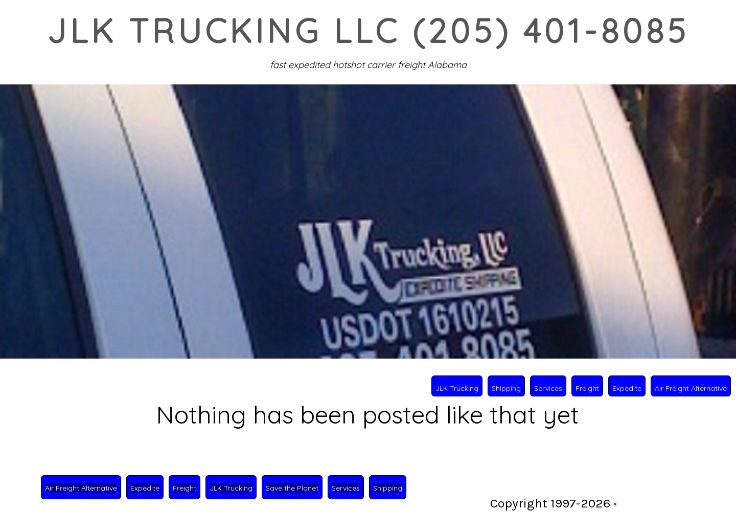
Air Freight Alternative (691, 388)
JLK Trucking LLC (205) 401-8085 (367, 30)
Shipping (506, 388)
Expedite (626, 388)
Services (548, 388)
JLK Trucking (456, 388)
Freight (587, 388)
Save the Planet (292, 488)
